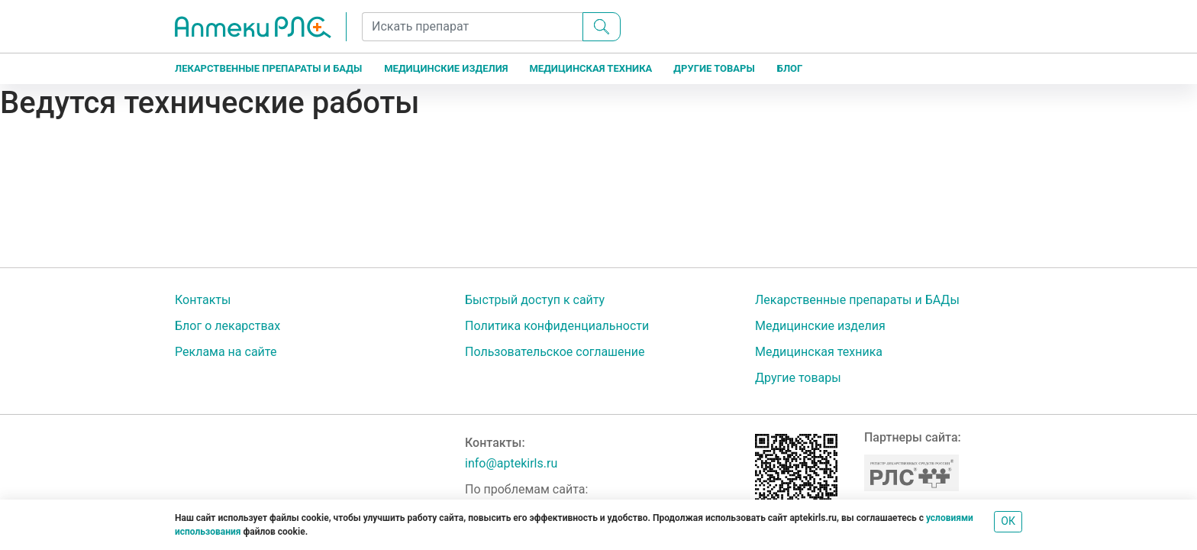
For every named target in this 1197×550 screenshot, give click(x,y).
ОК (1008, 521)
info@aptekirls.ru (511, 463)
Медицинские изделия (446, 68)
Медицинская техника (590, 68)
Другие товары (713, 68)
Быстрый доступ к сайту (535, 300)
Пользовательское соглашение (555, 352)
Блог (790, 68)
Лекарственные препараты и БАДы (268, 68)
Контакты (203, 300)
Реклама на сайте (225, 352)
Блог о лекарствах (227, 326)
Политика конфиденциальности (557, 326)
